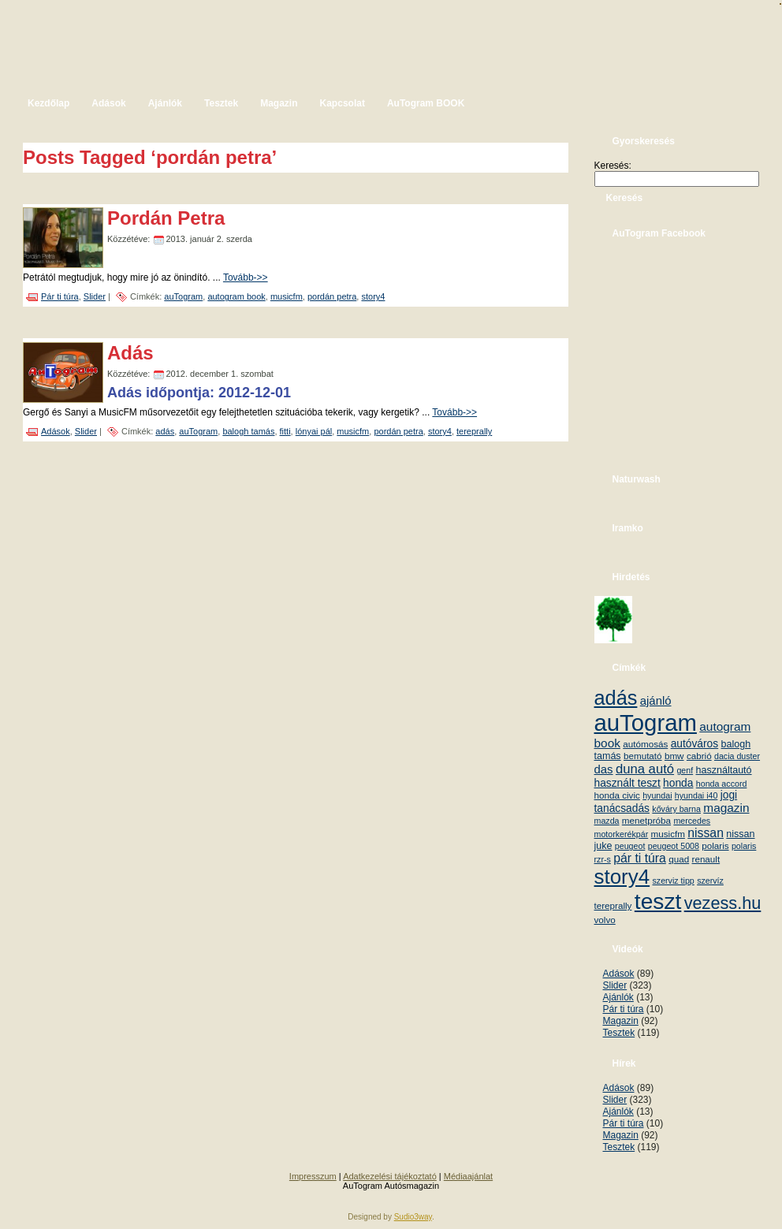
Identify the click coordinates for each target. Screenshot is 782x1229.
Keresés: (612, 165)
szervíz (710, 880)
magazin (726, 807)
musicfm (286, 296)
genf (684, 770)
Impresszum (313, 1176)
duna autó (645, 769)
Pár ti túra (60, 296)
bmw (674, 755)
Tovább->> (245, 277)
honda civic (617, 795)
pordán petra (331, 296)
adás (164, 431)
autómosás (645, 744)
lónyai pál (314, 431)
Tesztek (619, 1032)
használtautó (724, 770)
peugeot (630, 846)
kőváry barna (676, 809)
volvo (605, 919)
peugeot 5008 (673, 846)
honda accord (721, 783)
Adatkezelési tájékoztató (390, 1176)
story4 (373, 296)
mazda (607, 820)
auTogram (183, 296)
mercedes (691, 820)
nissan (705, 833)
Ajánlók (618, 997)
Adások (55, 431)
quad (678, 859)
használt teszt (627, 783)
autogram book (236, 296)
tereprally (474, 431)
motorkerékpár (621, 834)
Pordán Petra (166, 218)
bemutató (643, 755)
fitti (285, 431)
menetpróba (646, 820)
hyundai (657, 795)
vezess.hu (723, 903)
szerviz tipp (673, 880)
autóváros (695, 744)
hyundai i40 (696, 795)
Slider (95, 296)
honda (678, 783)
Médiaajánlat (468, 1176)
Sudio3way (413, 1216)
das (603, 769)
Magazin (621, 1020)
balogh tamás (248, 431)
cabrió (699, 755)
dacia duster (737, 756)
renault (706, 859)
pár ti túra (639, 858)
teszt (658, 901)
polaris (715, 845)
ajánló (656, 700)
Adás (130, 352)
